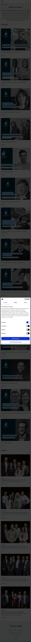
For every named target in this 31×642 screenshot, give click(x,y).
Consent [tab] (5, 302)
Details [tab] (15, 302)
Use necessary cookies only (15, 341)
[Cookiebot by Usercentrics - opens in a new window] (24, 299)
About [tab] (25, 302)
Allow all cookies (15, 338)
